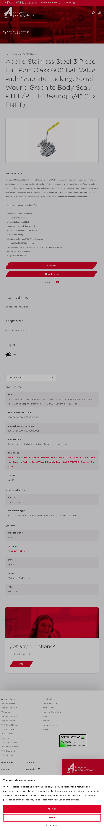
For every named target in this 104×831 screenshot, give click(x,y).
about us (6, 769)
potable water (50, 704)
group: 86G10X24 (24, 54)
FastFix (5, 738)
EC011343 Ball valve (18, 551)
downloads (7, 762)
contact (30, 762)
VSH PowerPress (9, 747)
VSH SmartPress (9, 725)
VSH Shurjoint (8, 751)
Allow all (52, 809)
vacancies (33, 769)
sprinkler (47, 721)
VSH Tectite (7, 755)
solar (45, 716)
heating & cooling (52, 712)
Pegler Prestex (9, 704)
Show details (52, 825)
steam (46, 729)
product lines (8, 699)
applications (49, 699)
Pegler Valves (8, 721)
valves (8, 54)
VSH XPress (7, 734)
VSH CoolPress (8, 729)
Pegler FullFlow (9, 716)
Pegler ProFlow (9, 708)
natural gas (48, 708)
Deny (52, 818)
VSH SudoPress (9, 742)
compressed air (50, 725)
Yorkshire (5, 712)
